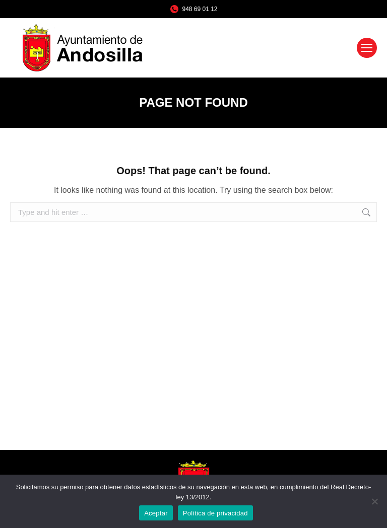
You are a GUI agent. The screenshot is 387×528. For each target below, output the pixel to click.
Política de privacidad (215, 513)
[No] (374, 501)
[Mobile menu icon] (367, 48)
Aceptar (156, 513)
